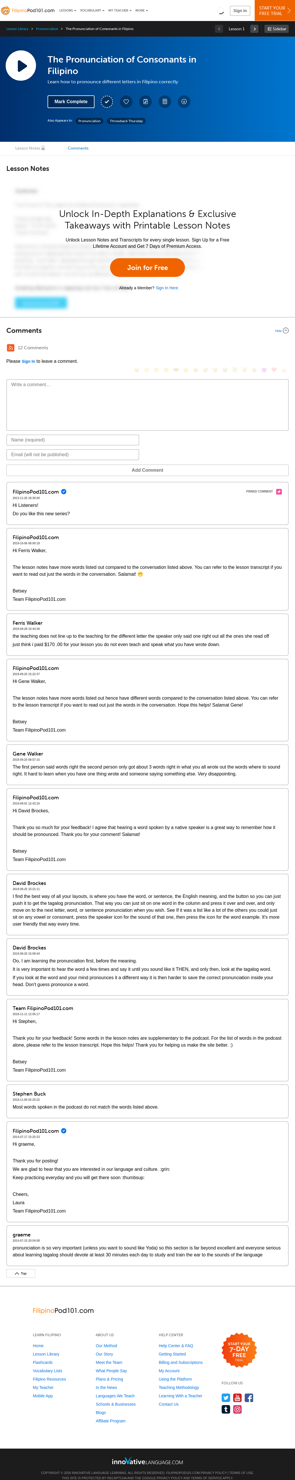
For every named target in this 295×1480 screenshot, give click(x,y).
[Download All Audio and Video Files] (184, 101)
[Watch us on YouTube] (237, 1389)
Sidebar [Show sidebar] (279, 29)
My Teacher (118, 10)
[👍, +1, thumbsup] (284, 349)
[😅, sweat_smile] (205, 349)
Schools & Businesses (116, 1395)
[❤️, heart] (274, 349)
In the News (106, 1379)
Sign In (240, 10)
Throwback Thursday (126, 121)
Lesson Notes (27, 148)
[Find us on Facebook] (249, 1389)
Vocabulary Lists (47, 1362)
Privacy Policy (214, 1464)
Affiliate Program (110, 1412)
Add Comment (36, 461)
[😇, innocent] (235, 349)
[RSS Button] (10, 347)
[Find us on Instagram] (237, 1400)
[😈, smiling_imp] (264, 349)
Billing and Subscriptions (181, 1353)
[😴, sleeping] (244, 349)
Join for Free (147, 267)
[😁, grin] (156, 349)
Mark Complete (71, 101)
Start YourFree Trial (275, 10)
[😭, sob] (225, 349)
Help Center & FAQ (176, 1337)
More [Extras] (140, 10)
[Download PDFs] (164, 101)
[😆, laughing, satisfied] (196, 349)
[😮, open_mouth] (254, 349)
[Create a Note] (145, 101)
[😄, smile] (137, 349)
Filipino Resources (49, 1370)
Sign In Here (167, 288)
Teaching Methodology (179, 1379)
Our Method (106, 1337)
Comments (78, 148)
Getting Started (172, 1345)
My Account (169, 1362)
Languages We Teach (115, 1387)
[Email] (72, 446)
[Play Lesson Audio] (20, 65)
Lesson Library (17, 29)
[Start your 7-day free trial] (239, 1342)
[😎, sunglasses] (176, 349)
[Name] (72, 431)
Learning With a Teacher (181, 1387)
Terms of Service (206, 1469)
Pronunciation (47, 29)
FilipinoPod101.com (183, 1464)
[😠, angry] (186, 349)
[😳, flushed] (147, 349)
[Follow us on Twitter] (226, 1389)
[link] (254, 29)
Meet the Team (109, 1353)
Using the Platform (175, 1370)
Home (38, 1337)
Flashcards (42, 1353)
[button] (220, 10)
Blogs (101, 1404)
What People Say (111, 1362)
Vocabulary (90, 10)
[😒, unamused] (166, 349)
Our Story (104, 1345)
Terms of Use (241, 1464)
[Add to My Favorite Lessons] (126, 101)
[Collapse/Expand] (147, 330)
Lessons (66, 10)
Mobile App (43, 1387)
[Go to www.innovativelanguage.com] (147, 1452)
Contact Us (169, 1395)
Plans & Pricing (109, 1370)
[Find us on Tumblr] (226, 1400)
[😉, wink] (215, 349)
